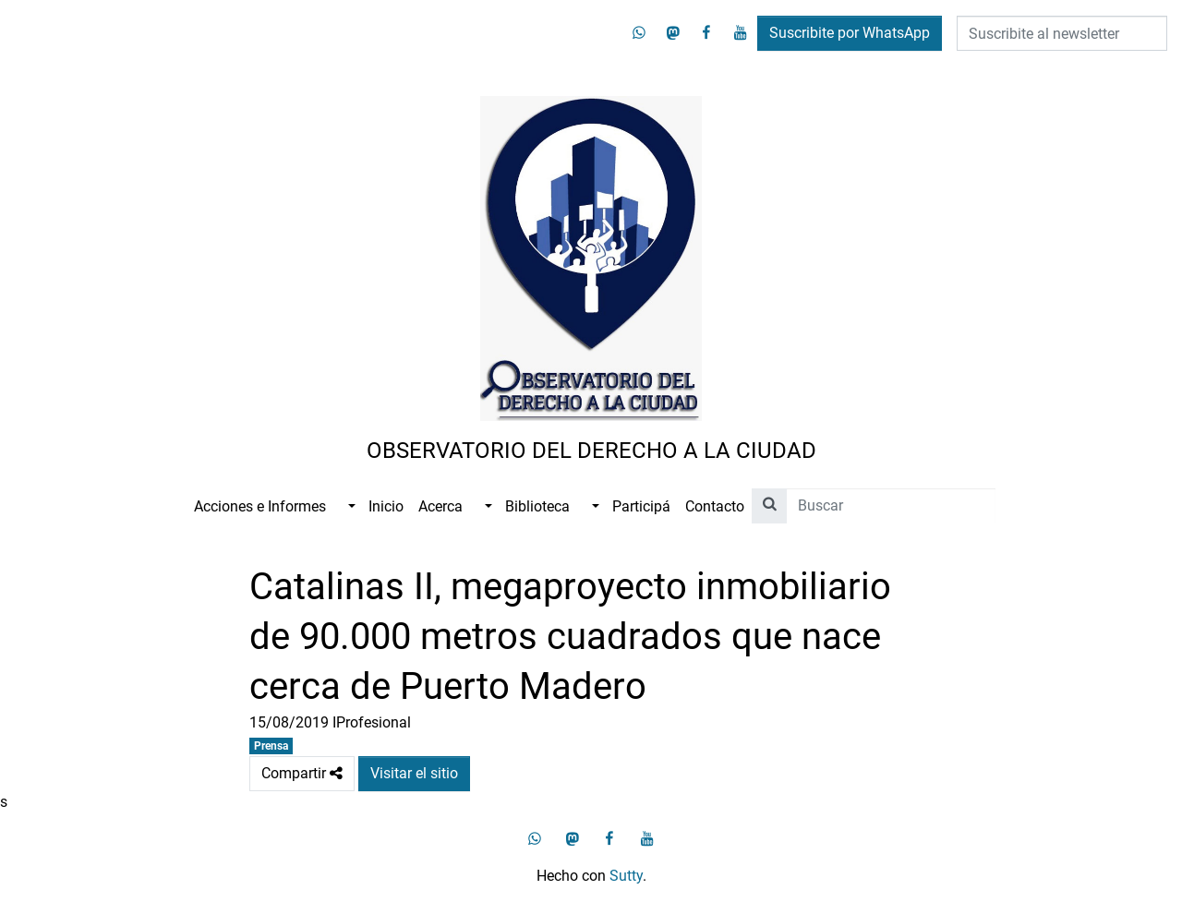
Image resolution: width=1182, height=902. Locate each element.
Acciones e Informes (260, 506)
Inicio (386, 506)
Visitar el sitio (414, 773)
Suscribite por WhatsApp (849, 33)
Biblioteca (537, 506)
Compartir (302, 773)
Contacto (714, 506)
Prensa (271, 746)
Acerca (440, 506)
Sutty (626, 875)
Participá (641, 506)
